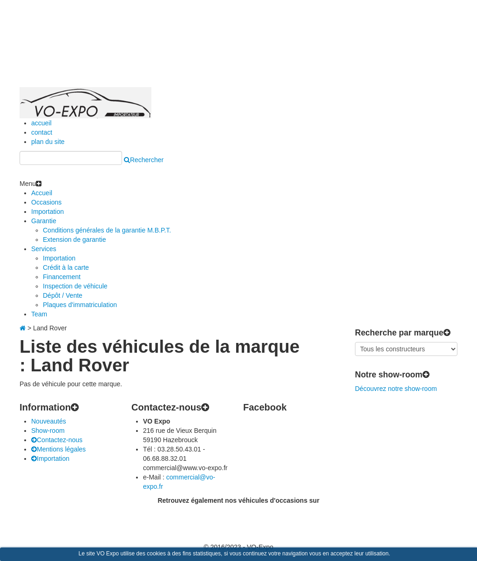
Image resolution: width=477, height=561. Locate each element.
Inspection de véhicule (75, 286)
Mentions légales (58, 449)
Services (43, 249)
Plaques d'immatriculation (80, 304)
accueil (41, 123)
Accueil (41, 193)
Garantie (43, 221)
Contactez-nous (56, 440)
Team (39, 314)
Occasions (46, 202)
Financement (62, 276)
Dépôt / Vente (62, 295)
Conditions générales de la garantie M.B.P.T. (107, 230)
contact (41, 132)
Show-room (48, 430)
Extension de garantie (74, 239)
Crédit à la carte (66, 267)
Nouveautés (48, 421)
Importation (47, 211)
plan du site (48, 141)
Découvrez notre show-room (396, 388)
